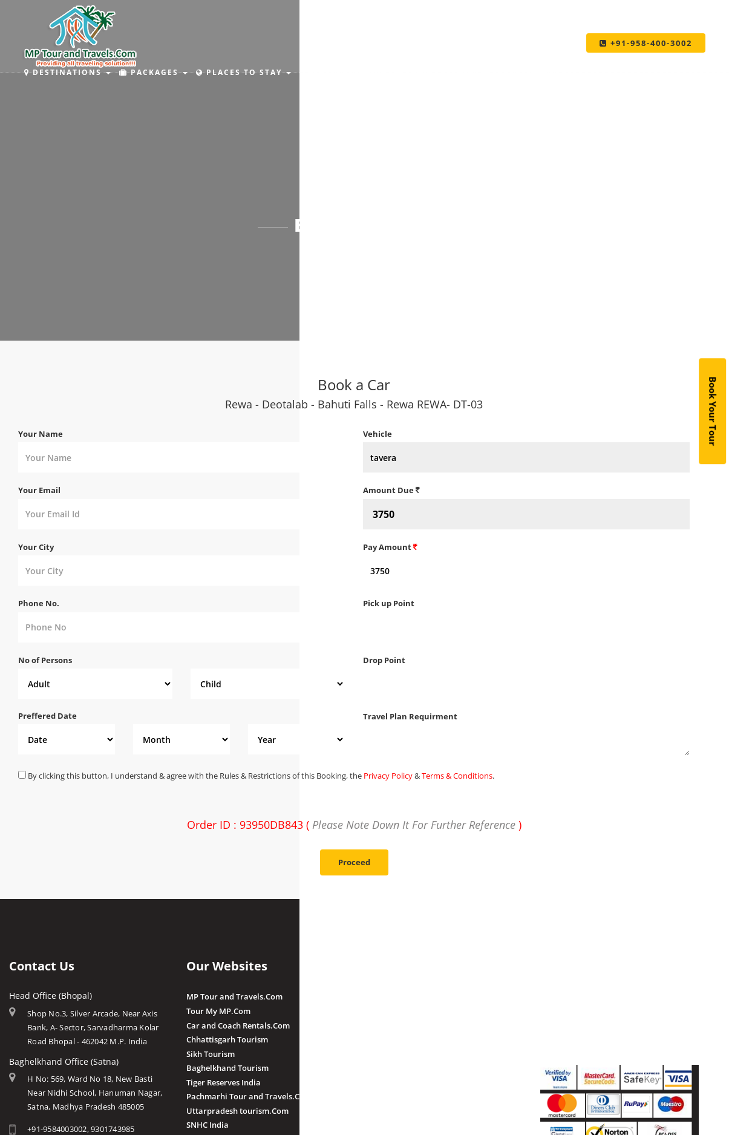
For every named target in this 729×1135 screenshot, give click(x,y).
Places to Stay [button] (243, 72)
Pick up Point (388, 603)
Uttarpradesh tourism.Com (237, 1110)
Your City (36, 546)
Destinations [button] (67, 72)
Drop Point (384, 660)
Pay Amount (390, 546)
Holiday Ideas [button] (342, 72)
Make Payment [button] (440, 72)
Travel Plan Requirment (410, 716)
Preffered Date (47, 715)
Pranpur (378, 1025)
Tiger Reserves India (223, 1082)
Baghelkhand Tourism (227, 1067)
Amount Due (391, 490)
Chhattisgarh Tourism (227, 1039)
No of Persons (45, 660)
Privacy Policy (388, 775)
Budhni (376, 1011)
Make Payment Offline (581, 1011)
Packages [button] (153, 72)
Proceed (354, 862)
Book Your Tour (713, 411)
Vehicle (377, 433)
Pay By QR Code (569, 1025)
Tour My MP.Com (218, 1011)
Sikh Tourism (210, 1053)
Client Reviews (390, 1095)
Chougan (379, 1039)
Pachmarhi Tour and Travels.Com (249, 1096)
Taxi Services (534, 72)
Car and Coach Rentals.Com (238, 1025)
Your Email (39, 490)
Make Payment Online (581, 996)
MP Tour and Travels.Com (234, 996)
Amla (373, 996)
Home (329, 257)
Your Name (40, 433)
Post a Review (388, 1109)
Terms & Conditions (457, 775)
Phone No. (38, 603)
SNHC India (207, 1124)
